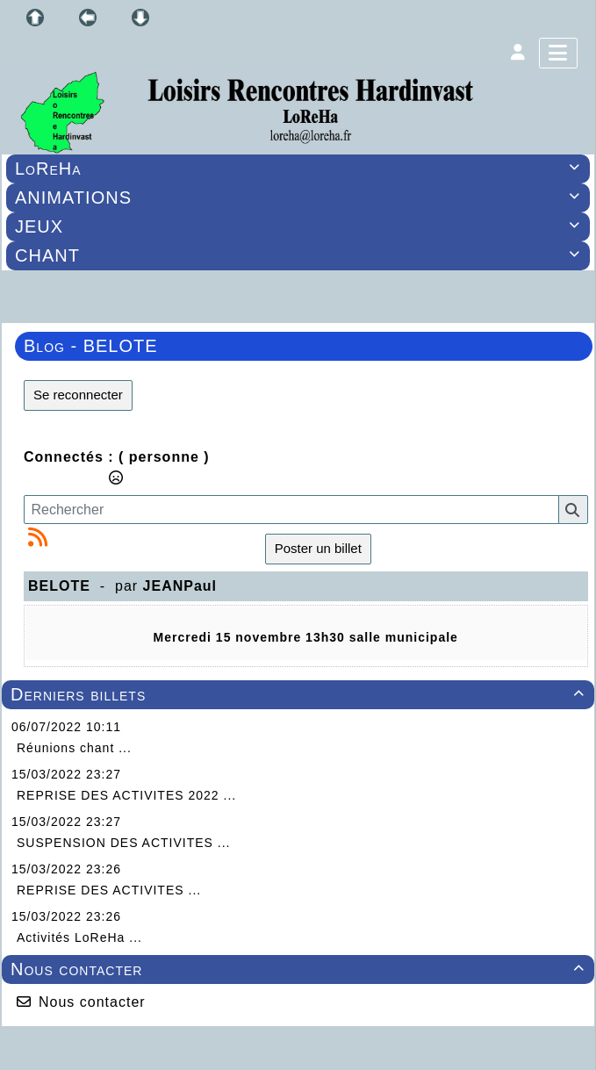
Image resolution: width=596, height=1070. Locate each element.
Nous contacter (300, 969)
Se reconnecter (78, 394)
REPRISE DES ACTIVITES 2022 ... (126, 795)
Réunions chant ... (74, 748)
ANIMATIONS (300, 197)
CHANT (300, 255)
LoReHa (300, 168)
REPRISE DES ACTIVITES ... (109, 890)
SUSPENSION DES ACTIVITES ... (124, 843)
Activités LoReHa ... (79, 937)
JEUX (300, 226)
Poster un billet (318, 548)
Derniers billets (300, 694)
